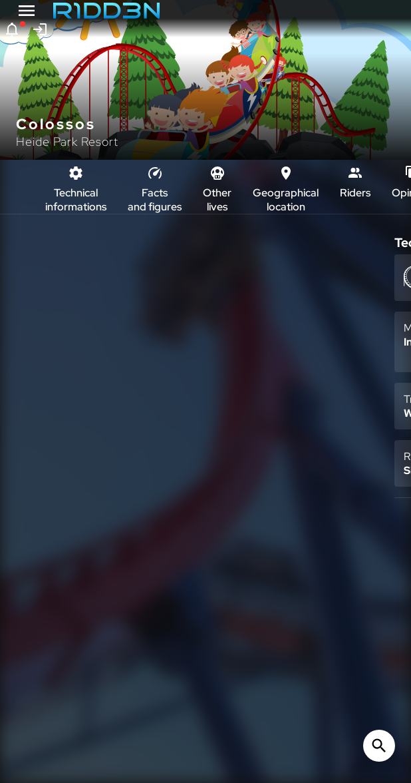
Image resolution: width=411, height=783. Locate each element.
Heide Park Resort (67, 141)
